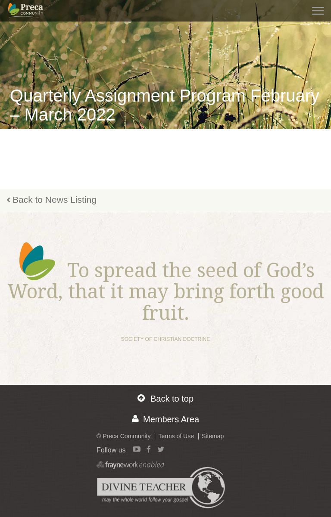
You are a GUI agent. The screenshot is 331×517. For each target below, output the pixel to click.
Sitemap (213, 436)
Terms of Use (176, 436)
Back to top (165, 398)
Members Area (165, 419)
